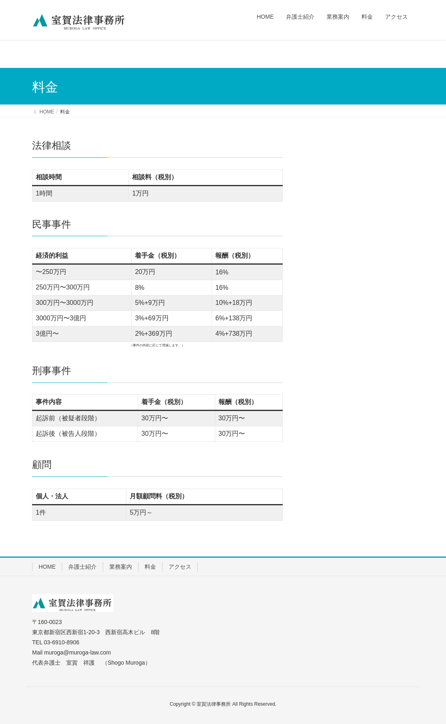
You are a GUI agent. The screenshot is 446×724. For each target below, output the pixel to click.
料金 (150, 566)
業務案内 (120, 566)
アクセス (180, 566)
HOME (47, 566)
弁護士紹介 (82, 566)
